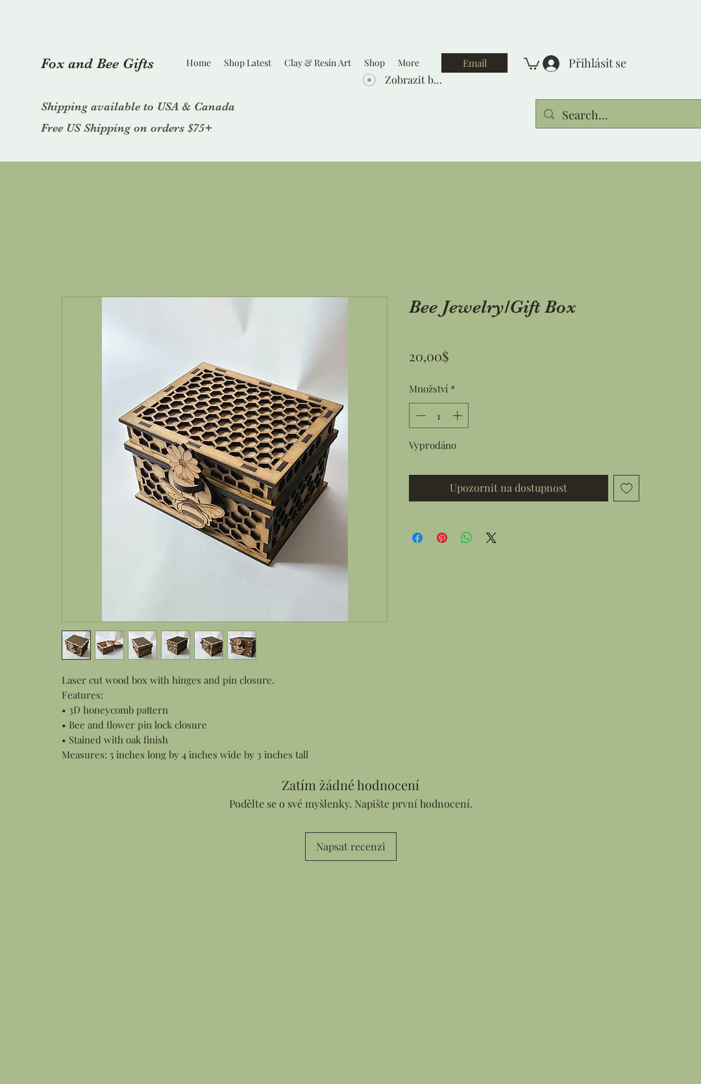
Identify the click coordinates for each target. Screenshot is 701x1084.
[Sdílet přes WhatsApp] (466, 538)
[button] (531, 62)
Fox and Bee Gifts (97, 63)
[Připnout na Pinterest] (442, 538)
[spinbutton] (439, 415)
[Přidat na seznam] (626, 488)
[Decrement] (419, 415)
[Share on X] (491, 538)
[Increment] (458, 415)
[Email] (474, 63)
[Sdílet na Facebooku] (417, 538)
